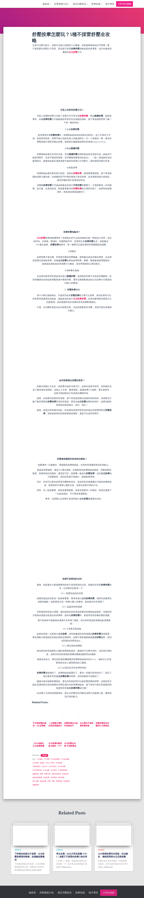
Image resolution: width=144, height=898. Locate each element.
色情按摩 (66, 781)
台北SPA (44, 766)
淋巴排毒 (61, 777)
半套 (47, 763)
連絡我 (46, 4)
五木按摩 (36, 763)
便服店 (42, 763)
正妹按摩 (46, 777)
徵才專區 (109, 4)
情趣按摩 (36, 774)
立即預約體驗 (124, 4)
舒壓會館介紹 (61, 4)
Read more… (68, 867)
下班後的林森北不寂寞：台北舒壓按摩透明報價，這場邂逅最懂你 (29, 857)
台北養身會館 (62, 770)
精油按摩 (43, 781)
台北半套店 (52, 766)
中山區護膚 (65, 759)
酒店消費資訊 (80, 4)
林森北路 (65, 774)
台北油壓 (46, 770)
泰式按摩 (54, 777)
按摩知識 (96, 4)
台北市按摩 (61, 766)
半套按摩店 (36, 766)
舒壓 (53, 781)
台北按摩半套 (37, 770)
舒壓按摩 (59, 781)
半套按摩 (59, 763)
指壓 (41, 774)
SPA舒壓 (47, 759)
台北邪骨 (54, 770)
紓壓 (49, 781)
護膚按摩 (36, 785)
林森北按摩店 (56, 774)
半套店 (52, 763)
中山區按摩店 (55, 759)
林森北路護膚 (37, 777)
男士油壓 (36, 781)
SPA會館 (40, 759)
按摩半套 (47, 774)
